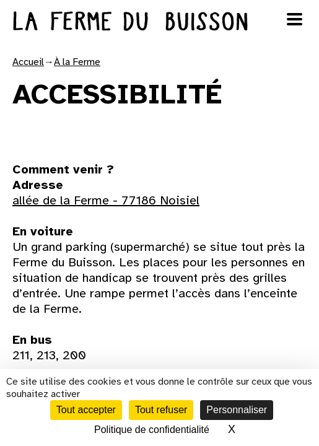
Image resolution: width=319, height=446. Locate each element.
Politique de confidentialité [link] (151, 429)
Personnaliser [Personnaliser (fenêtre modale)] (236, 409)
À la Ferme (77, 62)
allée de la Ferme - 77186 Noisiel (105, 200)
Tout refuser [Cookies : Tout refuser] (161, 409)
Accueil (28, 62)
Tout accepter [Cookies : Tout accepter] (86, 409)
